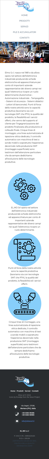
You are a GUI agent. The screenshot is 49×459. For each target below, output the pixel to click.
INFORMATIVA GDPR (24, 446)
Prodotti (24, 21)
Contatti (24, 38)
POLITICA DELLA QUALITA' (24, 443)
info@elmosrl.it (28, 421)
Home (24, 15)
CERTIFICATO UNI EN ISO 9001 (24, 441)
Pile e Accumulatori (24, 32)
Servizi (24, 26)
